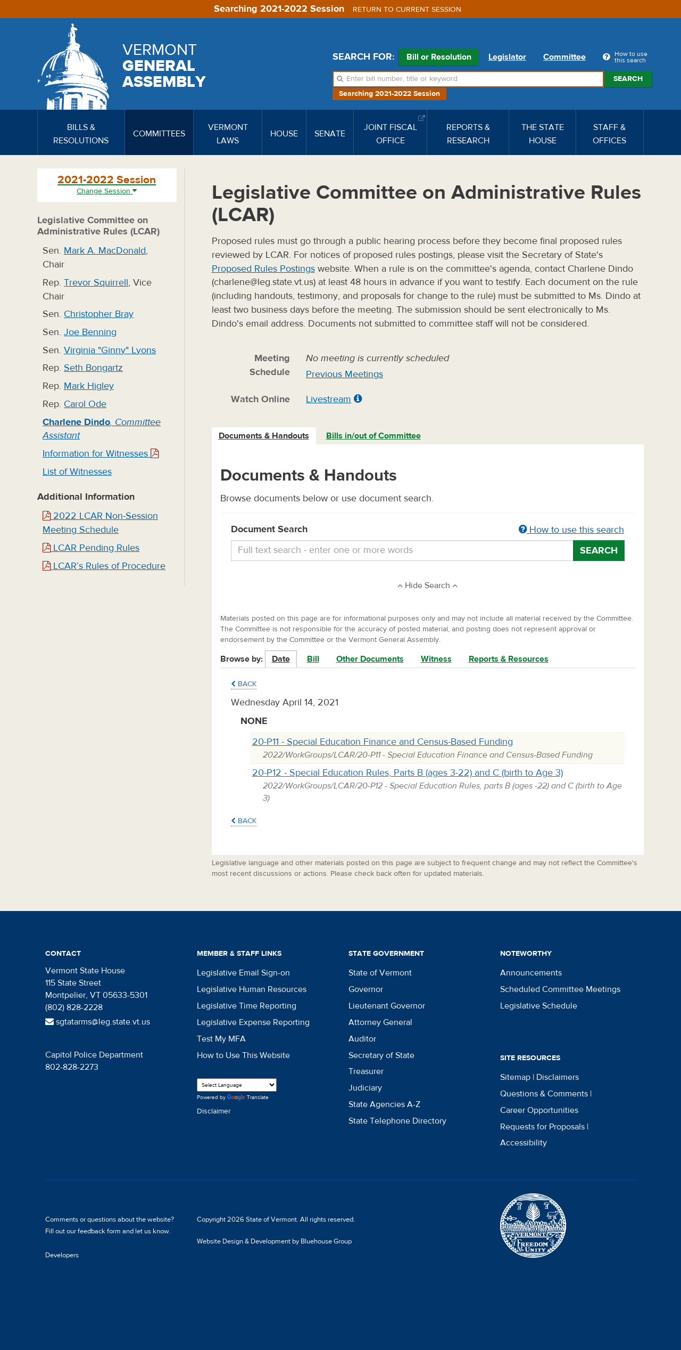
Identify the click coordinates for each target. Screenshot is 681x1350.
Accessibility (523, 1142)
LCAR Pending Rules (91, 548)
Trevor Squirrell (96, 282)
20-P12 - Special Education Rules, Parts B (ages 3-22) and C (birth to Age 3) (407, 773)
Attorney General (380, 1022)
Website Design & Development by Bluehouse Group (274, 1241)
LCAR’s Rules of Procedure (104, 566)
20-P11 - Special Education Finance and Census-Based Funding (382, 742)
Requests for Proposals (542, 1126)
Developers (62, 1255)
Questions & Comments (544, 1093)
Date (281, 659)
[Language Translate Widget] (237, 1085)
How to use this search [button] (571, 530)
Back (243, 684)
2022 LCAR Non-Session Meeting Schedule (100, 523)
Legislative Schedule (538, 1006)
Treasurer (366, 1071)
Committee (564, 57)
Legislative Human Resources (251, 989)
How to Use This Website (243, 1055)
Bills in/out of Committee (373, 435)
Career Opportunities (539, 1110)
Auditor (362, 1039)
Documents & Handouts (264, 435)
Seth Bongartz (93, 368)
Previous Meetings (344, 374)
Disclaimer (214, 1111)
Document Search (428, 530)
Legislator (507, 57)
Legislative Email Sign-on (243, 972)
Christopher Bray (99, 314)
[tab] (264, 436)
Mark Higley (89, 386)
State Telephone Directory (397, 1121)
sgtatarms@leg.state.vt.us (97, 1021)
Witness (436, 659)
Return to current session (407, 9)
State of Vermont (380, 972)
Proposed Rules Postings (263, 269)
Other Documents (370, 659)
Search (628, 79)
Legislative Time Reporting (246, 1006)
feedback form (99, 1231)
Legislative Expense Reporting (253, 1022)
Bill (313, 659)
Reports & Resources (509, 659)
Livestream (328, 399)
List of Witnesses (77, 472)
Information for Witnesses (101, 454)
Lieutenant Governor (386, 1006)
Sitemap (515, 1077)
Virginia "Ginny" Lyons (110, 350)
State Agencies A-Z (384, 1104)
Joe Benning (90, 332)
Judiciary (365, 1088)
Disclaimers (557, 1077)
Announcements (531, 972)
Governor (365, 989)
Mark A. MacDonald (105, 251)
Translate (248, 1098)
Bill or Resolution (438, 59)
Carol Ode (85, 404)
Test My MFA (221, 1039)
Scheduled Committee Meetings (560, 989)
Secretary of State (381, 1055)
